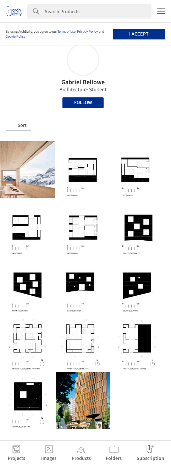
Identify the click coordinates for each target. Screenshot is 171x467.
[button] (18, 126)
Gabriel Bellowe (83, 82)
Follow (83, 102)
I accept (139, 34)
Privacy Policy (87, 31)
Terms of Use (66, 31)
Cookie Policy (16, 36)
